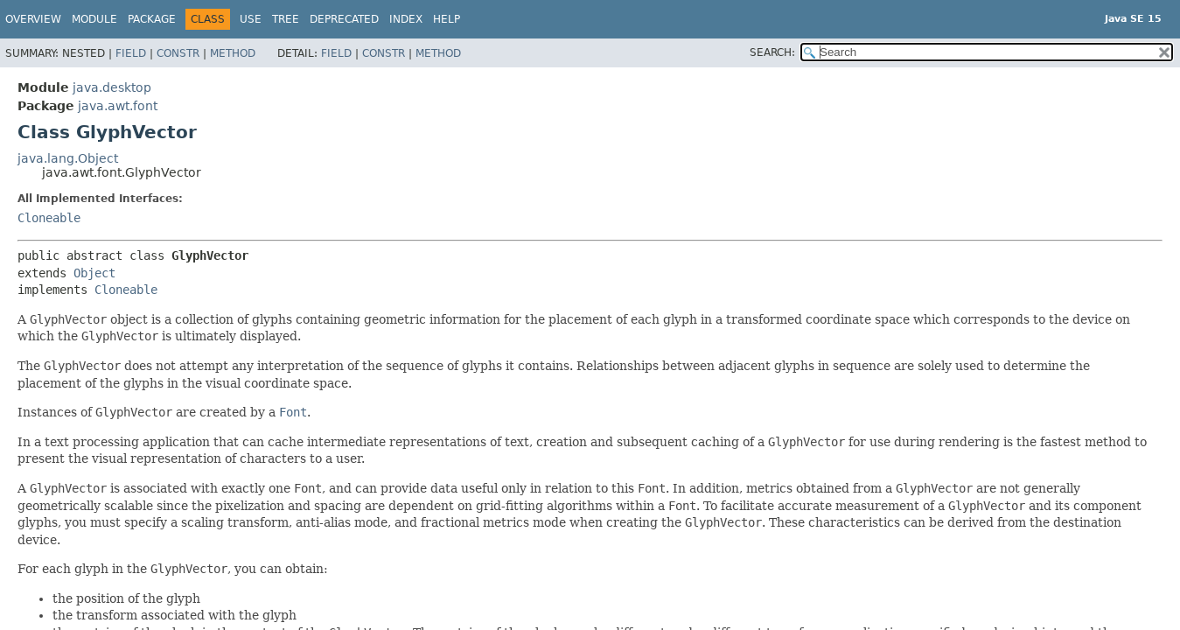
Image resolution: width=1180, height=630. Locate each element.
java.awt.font (117, 106)
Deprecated (344, 19)
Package (152, 19)
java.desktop (112, 87)
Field (130, 53)
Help (446, 19)
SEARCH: (772, 52)
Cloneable (48, 218)
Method (232, 53)
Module (94, 19)
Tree (285, 19)
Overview (33, 19)
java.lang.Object (67, 158)
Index (405, 19)
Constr (178, 53)
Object (94, 273)
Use (251, 19)
